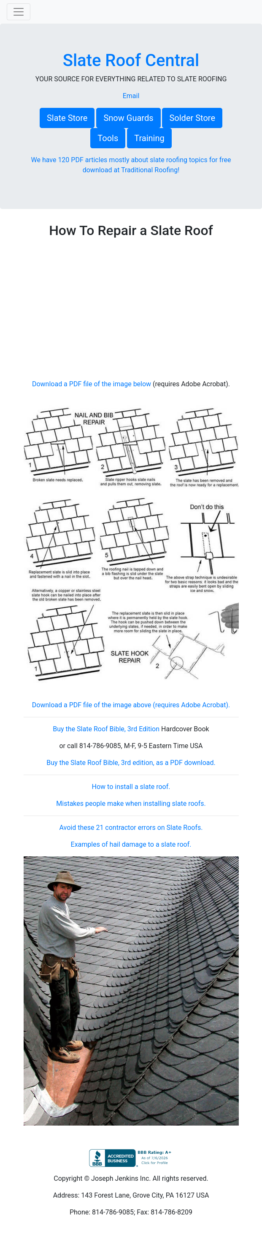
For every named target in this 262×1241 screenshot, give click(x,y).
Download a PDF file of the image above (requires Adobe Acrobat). (131, 705)
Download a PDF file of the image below (91, 384)
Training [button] (149, 138)
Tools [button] (107, 138)
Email (131, 96)
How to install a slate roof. (131, 787)
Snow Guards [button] (128, 118)
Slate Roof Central (131, 60)
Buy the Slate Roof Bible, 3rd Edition (106, 729)
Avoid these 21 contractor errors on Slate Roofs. (131, 828)
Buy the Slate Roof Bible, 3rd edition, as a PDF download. (130, 763)
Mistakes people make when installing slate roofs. (130, 804)
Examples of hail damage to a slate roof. (131, 844)
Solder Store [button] (192, 118)
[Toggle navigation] (18, 11)
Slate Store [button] (67, 118)
